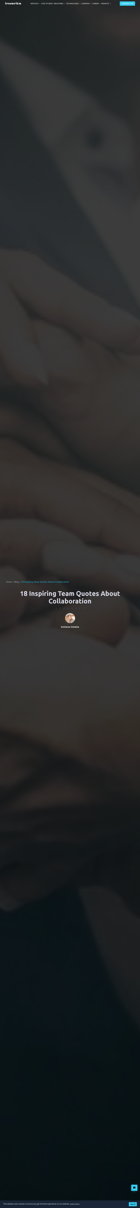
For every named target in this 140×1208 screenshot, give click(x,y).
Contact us (127, 3)
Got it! (132, 1204)
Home (9, 581)
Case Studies (47, 4)
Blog (17, 581)
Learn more (74, 1204)
